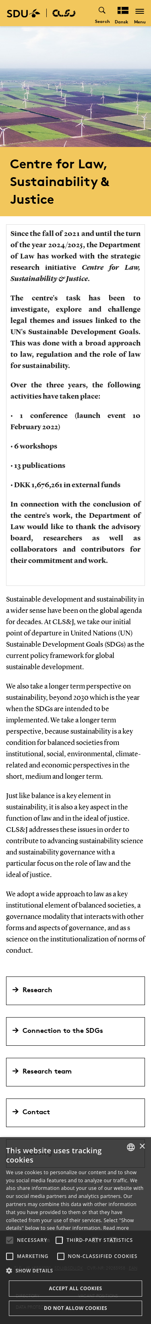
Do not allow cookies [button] (75, 1308)
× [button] (142, 1147)
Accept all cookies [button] (75, 1288)
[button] (10, 1240)
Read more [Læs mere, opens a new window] (116, 1228)
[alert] (75, 1230)
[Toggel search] (102, 13)
